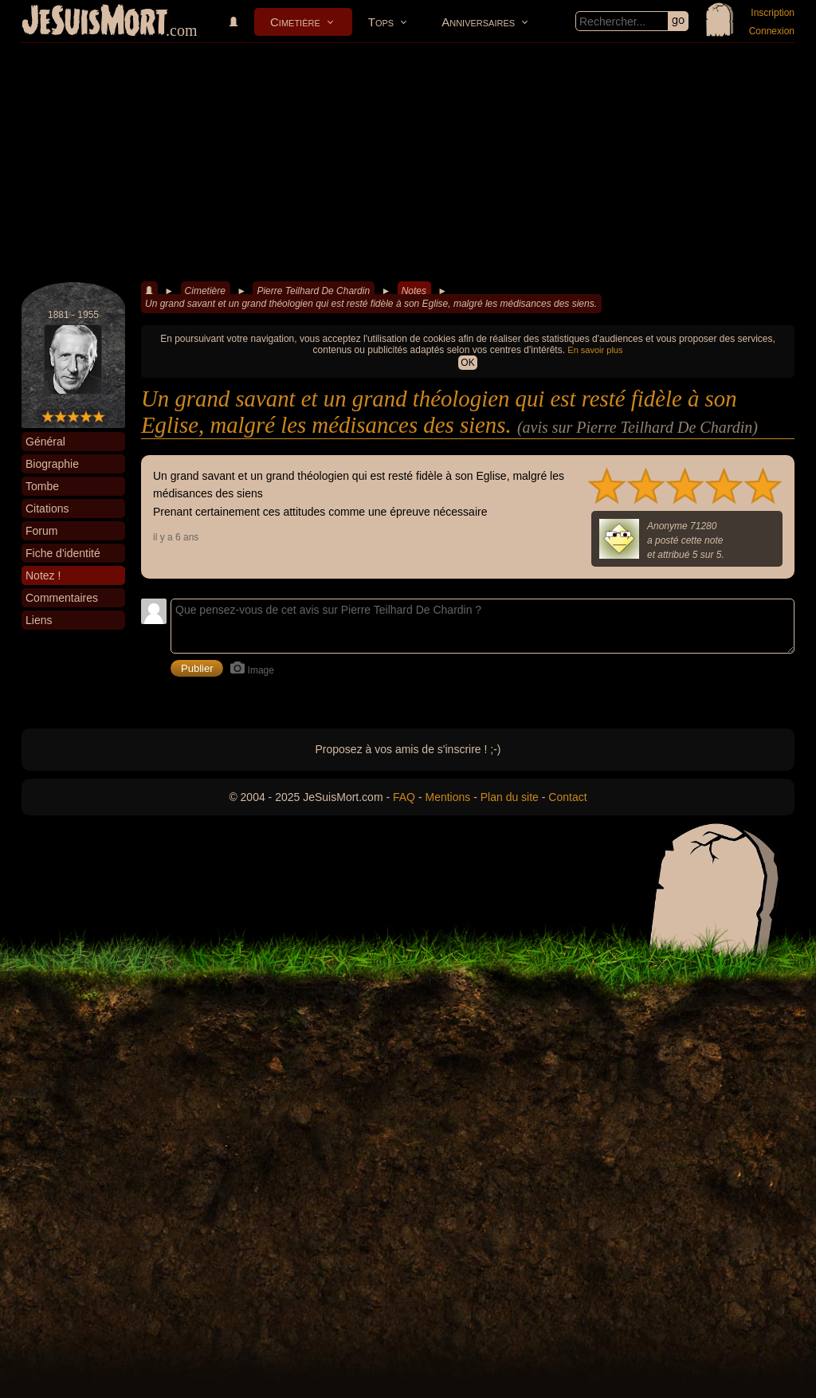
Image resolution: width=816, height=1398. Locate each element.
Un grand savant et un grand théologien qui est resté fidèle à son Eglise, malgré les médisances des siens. (371, 303)
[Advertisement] (408, 162)
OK (467, 362)
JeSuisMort (95, 22)
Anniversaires (478, 22)
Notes (414, 290)
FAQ (404, 797)
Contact (567, 797)
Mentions (447, 797)
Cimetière (295, 22)
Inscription (772, 12)
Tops (381, 22)
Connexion (771, 31)
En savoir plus (594, 350)
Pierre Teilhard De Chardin (313, 290)
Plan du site (510, 797)
